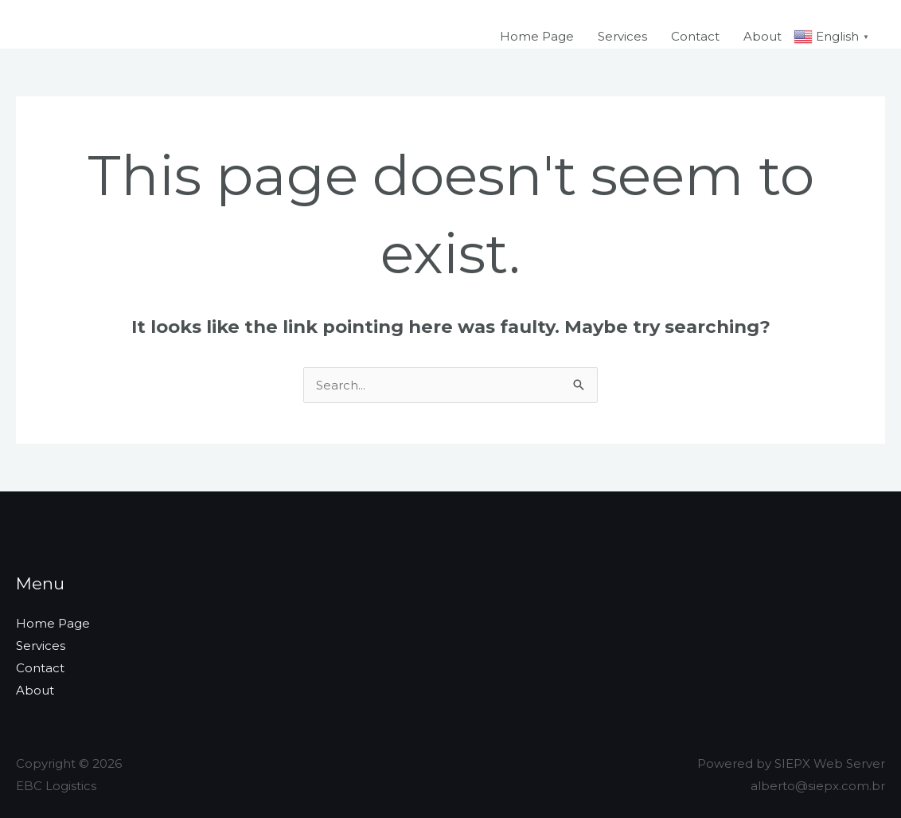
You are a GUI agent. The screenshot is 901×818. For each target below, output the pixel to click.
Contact (695, 36)
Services (622, 36)
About (762, 36)
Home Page (537, 36)
